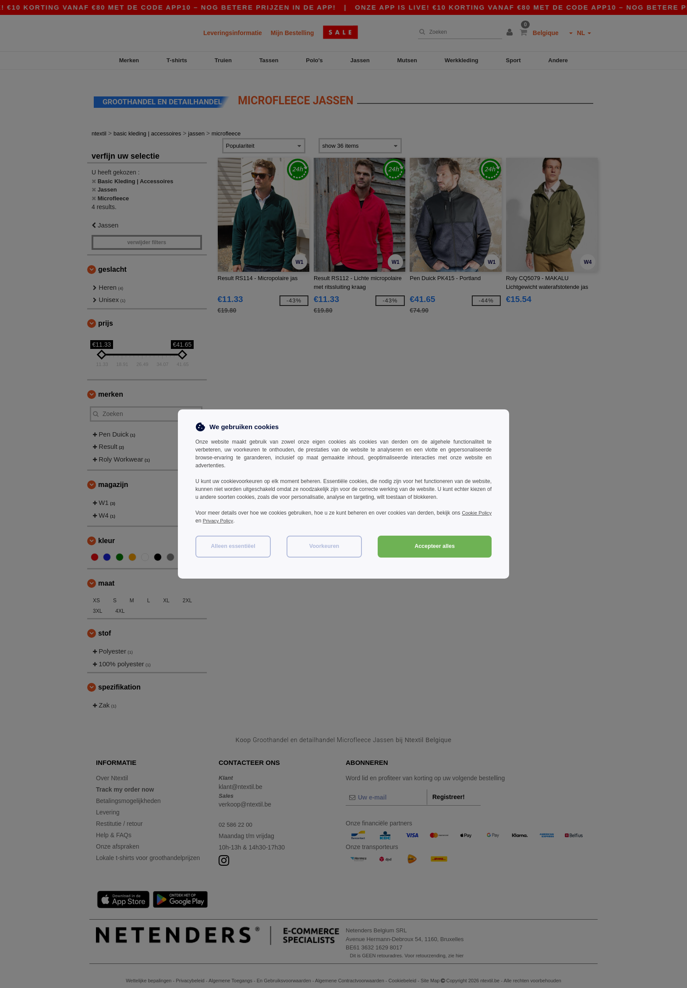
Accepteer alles (434, 546)
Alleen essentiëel (233, 546)
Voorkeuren (324, 546)
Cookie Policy (476, 513)
